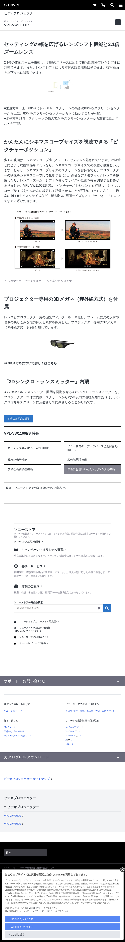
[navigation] (118, 22)
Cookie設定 (18, 934)
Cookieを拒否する (22, 926)
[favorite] (94, 5)
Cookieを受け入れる (23, 919)
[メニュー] (121, 5)
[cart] (103, 5)
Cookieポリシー (36, 908)
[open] (112, 5)
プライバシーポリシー (45, 911)
